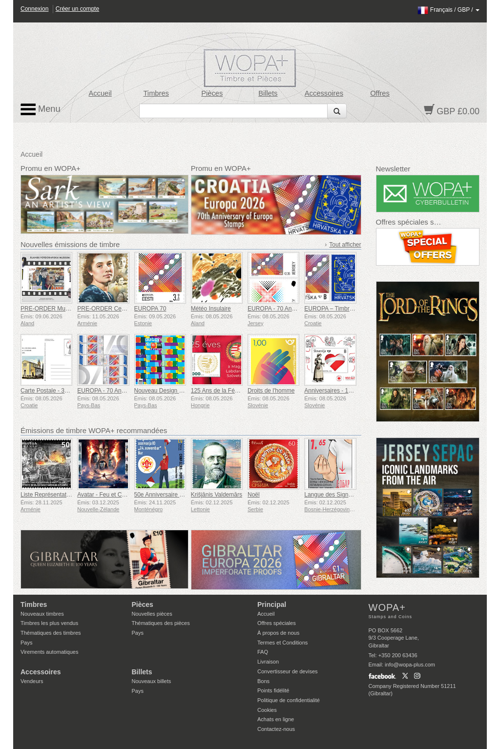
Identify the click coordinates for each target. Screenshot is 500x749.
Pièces (212, 93)
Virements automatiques (49, 652)
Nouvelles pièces (152, 614)
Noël (254, 494)
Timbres (156, 93)
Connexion (34, 8)
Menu (41, 109)
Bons (263, 681)
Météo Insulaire (211, 308)
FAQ (262, 652)
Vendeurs (32, 681)
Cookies (267, 710)
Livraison (268, 662)
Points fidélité (273, 690)
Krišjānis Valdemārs (216, 494)
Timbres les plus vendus (49, 623)
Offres (380, 93)
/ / (448, 9)
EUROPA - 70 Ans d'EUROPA (286, 308)
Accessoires (324, 93)
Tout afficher (345, 244)
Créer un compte (77, 8)
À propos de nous (278, 633)
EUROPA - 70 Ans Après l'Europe (120, 390)
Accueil (99, 93)
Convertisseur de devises (287, 671)
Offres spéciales (276, 623)
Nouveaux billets (151, 681)
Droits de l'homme (271, 390)
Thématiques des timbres (51, 633)
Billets (267, 93)
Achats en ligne (275, 719)
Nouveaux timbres (42, 614)
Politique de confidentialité (288, 700)
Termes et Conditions (282, 642)
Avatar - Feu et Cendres (108, 494)
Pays (26, 642)
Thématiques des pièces (161, 623)
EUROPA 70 (150, 308)
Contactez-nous (276, 729)
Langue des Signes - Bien (337, 494)
